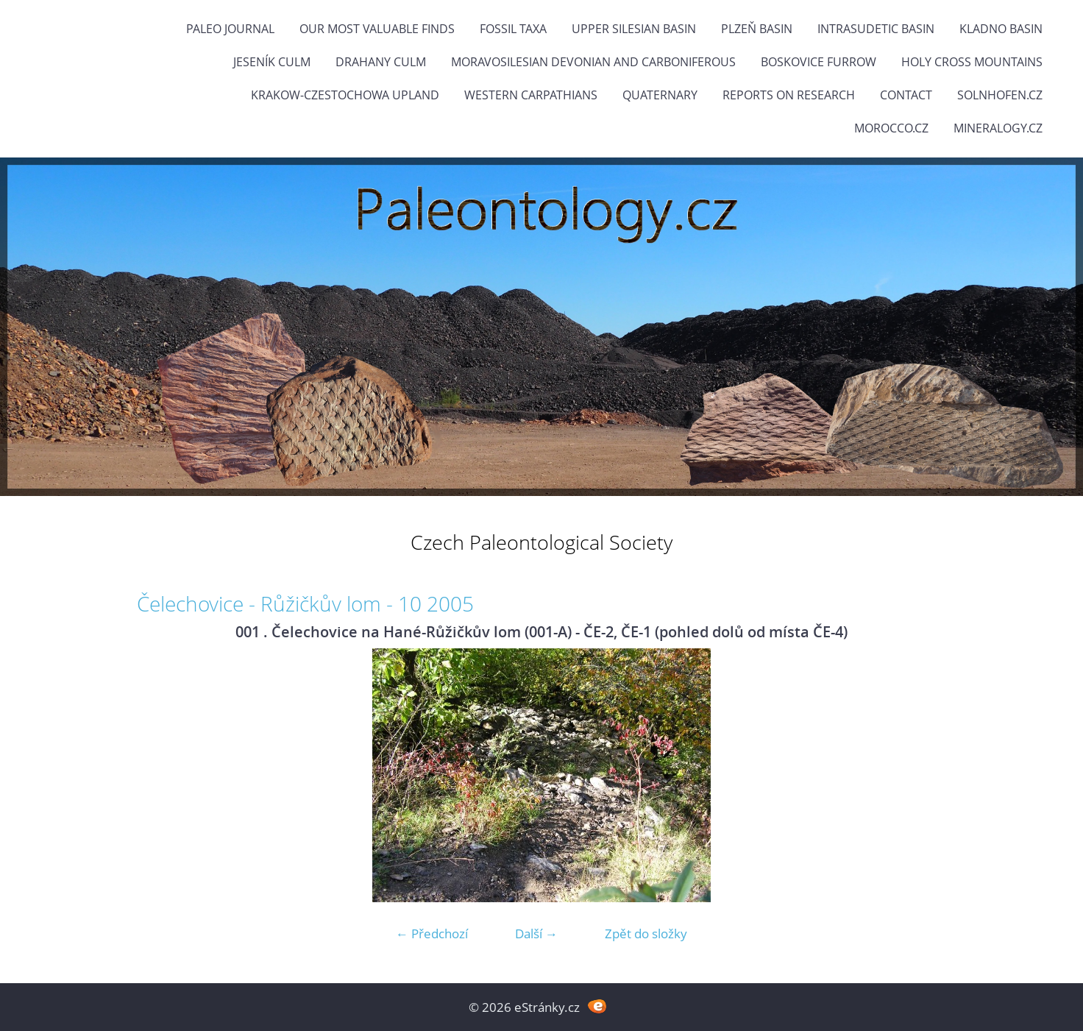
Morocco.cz (891, 128)
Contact (906, 95)
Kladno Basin (1001, 29)
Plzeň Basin (756, 29)
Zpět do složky (646, 933)
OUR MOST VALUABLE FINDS (377, 29)
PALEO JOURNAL (230, 29)
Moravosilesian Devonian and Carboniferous (593, 62)
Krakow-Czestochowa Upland (345, 95)
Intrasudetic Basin (875, 29)
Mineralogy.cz (998, 128)
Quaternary (659, 95)
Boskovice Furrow (818, 62)
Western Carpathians (530, 95)
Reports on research (788, 95)
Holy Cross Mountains (972, 62)
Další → (536, 933)
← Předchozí (432, 933)
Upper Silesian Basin (634, 29)
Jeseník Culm (271, 62)
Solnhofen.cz (1000, 95)
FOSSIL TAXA (513, 29)
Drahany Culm (380, 62)
